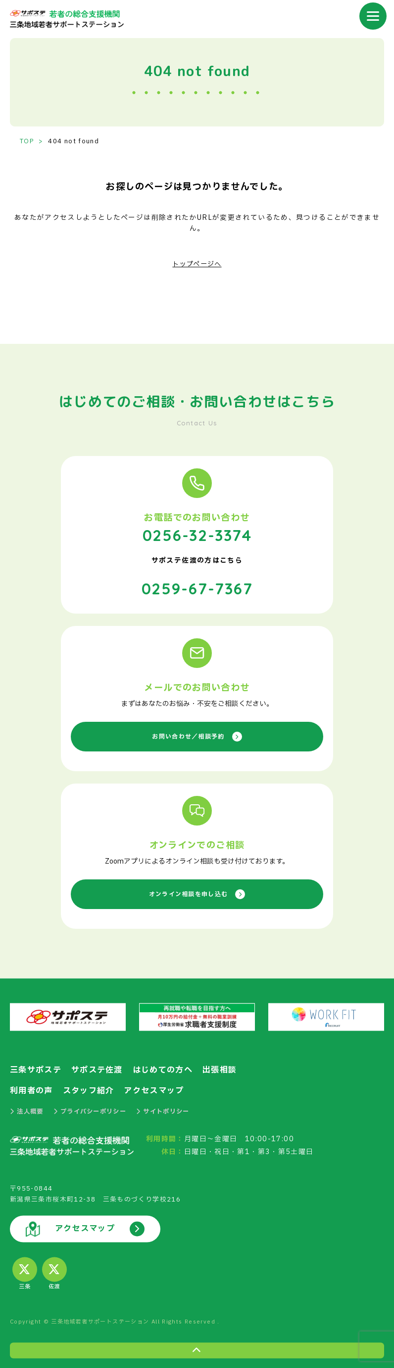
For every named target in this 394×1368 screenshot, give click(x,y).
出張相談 (220, 1068)
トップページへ (197, 264)
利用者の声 (31, 1089)
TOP (27, 141)
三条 (24, 1273)
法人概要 (28, 1110)
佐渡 (54, 1273)
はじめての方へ (163, 1068)
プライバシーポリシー (94, 1110)
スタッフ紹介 (88, 1089)
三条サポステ (35, 1068)
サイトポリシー (172, 1110)
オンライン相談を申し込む (197, 892)
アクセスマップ (154, 1089)
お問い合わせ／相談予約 (197, 734)
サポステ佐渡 (97, 1068)
